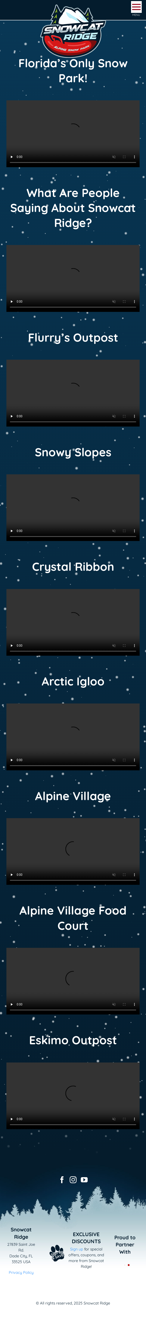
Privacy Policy (21, 1272)
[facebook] (62, 1179)
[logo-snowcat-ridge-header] (73, 5)
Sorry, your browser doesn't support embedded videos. (73, 133)
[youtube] (84, 1179)
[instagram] (73, 1179)
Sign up (76, 1249)
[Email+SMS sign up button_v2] (53, 1243)
